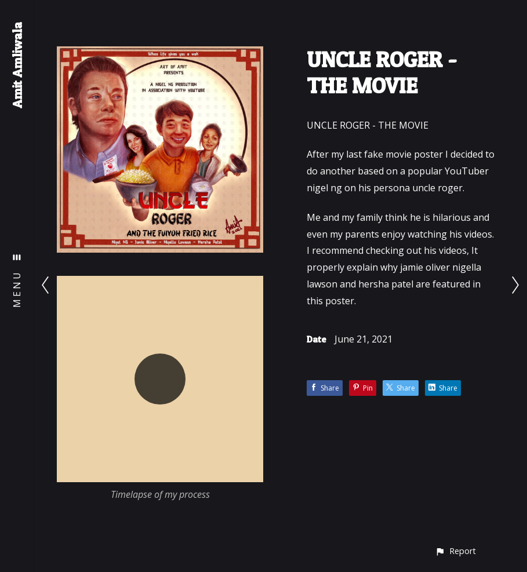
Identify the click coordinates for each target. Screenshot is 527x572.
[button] (455, 551)
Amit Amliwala (16, 65)
